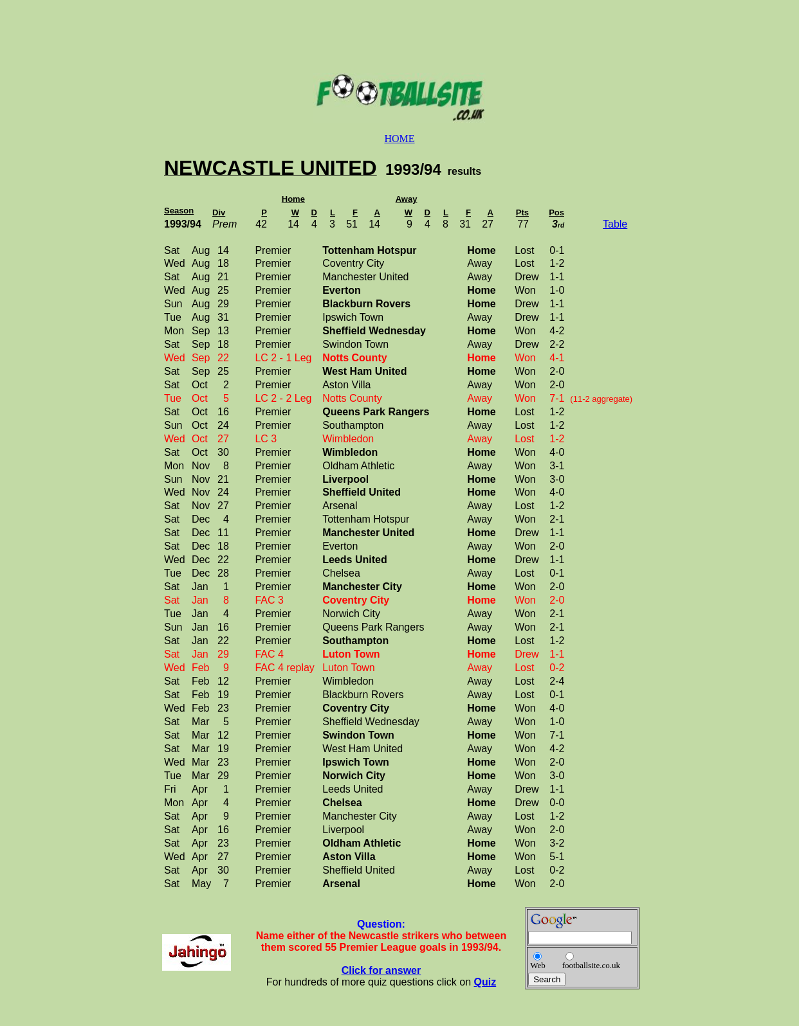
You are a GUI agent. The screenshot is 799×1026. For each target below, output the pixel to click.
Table (615, 224)
